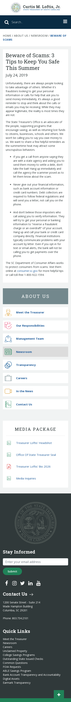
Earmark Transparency (16, 682)
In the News (19, 391)
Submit (12, 571)
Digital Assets (11, 678)
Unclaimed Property (15, 651)
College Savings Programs (19, 654)
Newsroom (39, 35)
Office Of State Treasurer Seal (31, 455)
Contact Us (18, 404)
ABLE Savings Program (17, 670)
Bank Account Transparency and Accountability (31, 674)
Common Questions (15, 662)
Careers (16, 378)
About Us (21, 35)
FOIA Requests (12, 666)
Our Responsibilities (24, 325)
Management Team (24, 338)
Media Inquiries (21, 478)
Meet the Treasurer (24, 312)
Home (7, 35)
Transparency (20, 364)
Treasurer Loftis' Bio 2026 (29, 466)
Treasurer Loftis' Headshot (29, 443)
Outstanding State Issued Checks (23, 658)
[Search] (26, 22)
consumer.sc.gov (27, 271)
